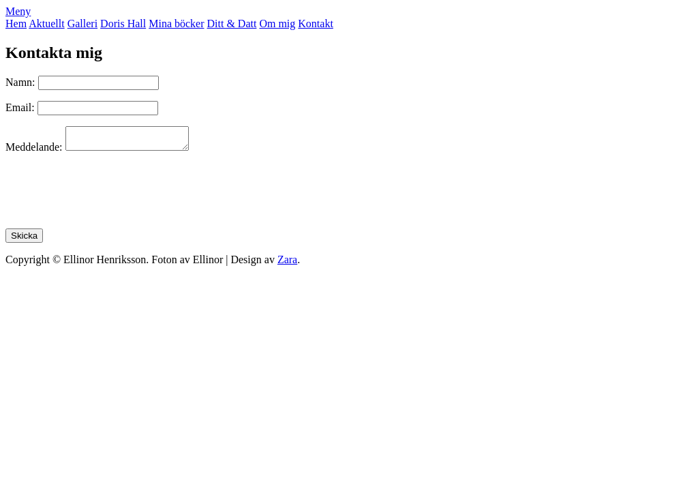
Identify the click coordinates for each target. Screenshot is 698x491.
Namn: (21, 82)
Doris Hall (123, 23)
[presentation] (109, 195)
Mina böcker (176, 23)
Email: (20, 107)
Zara (287, 263)
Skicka (24, 240)
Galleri (82, 23)
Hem (16, 23)
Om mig (277, 23)
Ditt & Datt (232, 23)
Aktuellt (46, 23)
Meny (18, 11)
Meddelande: (34, 151)
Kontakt (315, 23)
